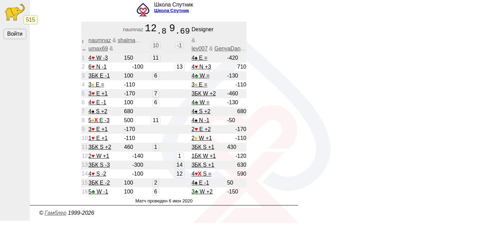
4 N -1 (200, 123)
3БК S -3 (99, 167)
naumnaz (99, 43)
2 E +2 (201, 131)
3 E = (96, 87)
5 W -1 (98, 194)
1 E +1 (98, 140)
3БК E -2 (99, 185)
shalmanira (131, 43)
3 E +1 (98, 96)
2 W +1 (201, 140)
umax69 (98, 51)
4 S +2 (97, 114)
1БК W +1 (203, 158)
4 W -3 (98, 60)
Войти (15, 34)
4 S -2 (97, 176)
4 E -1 (97, 105)
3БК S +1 (202, 149)
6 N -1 (97, 69)
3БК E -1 (99, 78)
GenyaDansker (232, 51)
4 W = (200, 78)
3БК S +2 (99, 149)
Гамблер (56, 215)
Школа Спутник (171, 10)
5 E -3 (99, 123)
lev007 (199, 51)
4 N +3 (201, 69)
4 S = (201, 176)
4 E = (199, 60)
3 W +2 (202, 194)
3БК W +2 (203, 96)
